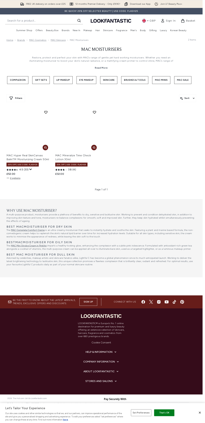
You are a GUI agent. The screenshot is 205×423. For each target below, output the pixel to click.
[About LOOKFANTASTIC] (101, 371)
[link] (168, 21)
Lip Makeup (63, 80)
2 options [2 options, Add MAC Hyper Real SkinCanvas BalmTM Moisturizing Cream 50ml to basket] (13, 178)
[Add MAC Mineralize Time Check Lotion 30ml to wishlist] (94, 112)
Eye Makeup (86, 80)
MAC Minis (161, 80)
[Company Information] (101, 361)
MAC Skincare (58, 40)
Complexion (18, 80)
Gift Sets (41, 80)
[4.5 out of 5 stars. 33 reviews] (17, 170)
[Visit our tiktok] (174, 302)
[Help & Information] (101, 352)
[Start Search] (79, 20)
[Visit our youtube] (166, 302)
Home (9, 40)
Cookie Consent (101, 342)
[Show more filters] (15, 98)
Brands (21, 40)
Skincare (109, 80)
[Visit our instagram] (159, 302)
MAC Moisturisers (101, 49)
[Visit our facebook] (143, 302)
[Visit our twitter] (151, 302)
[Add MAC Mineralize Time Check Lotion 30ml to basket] (94, 147)
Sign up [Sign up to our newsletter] (88, 301)
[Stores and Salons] (101, 381)
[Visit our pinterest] (182, 302)
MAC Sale (183, 80)
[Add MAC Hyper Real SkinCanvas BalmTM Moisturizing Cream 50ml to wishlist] (46, 112)
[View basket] (188, 21)
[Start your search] (44, 20)
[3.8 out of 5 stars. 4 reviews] (65, 170)
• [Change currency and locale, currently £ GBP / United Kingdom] (149, 21)
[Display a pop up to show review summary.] (30, 169)
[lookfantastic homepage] (111, 21)
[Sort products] (187, 98)
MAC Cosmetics (38, 40)
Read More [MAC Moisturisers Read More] (101, 67)
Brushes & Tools (135, 80)
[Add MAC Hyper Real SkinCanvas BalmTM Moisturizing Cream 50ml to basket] (45, 147)
